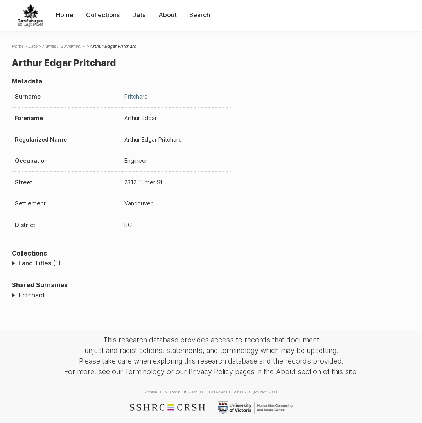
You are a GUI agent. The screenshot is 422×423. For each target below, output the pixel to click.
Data (139, 15)
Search (199, 15)
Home (65, 15)
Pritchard (136, 96)
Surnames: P (73, 46)
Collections (103, 15)
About (167, 15)
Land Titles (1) (39, 263)
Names (49, 46)
